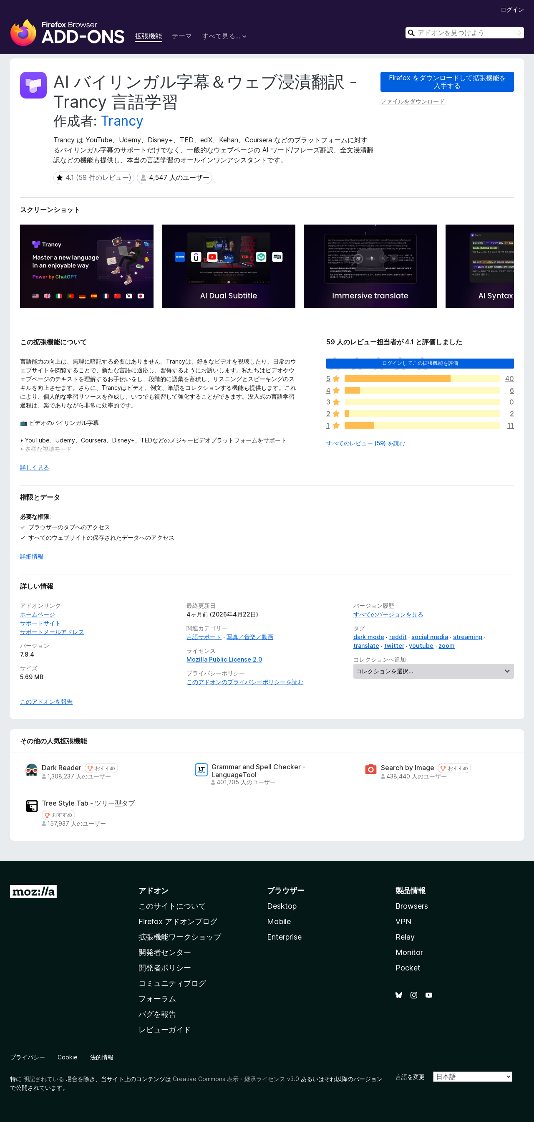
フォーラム (157, 998)
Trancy (122, 121)
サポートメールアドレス (52, 631)
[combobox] (465, 32)
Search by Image (407, 768)
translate (366, 645)
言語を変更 (410, 1076)
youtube (421, 645)
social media (429, 636)
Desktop (282, 906)
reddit (398, 636)
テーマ (182, 36)
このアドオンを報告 (46, 701)
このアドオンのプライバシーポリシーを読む (244, 681)
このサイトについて (172, 906)
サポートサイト (40, 623)
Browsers (411, 906)
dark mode (368, 636)
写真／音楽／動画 (250, 636)
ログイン (512, 9)
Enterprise (284, 936)
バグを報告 (157, 1014)
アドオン (154, 890)
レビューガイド (165, 1029)
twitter (394, 645)
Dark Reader (61, 768)
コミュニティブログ (172, 983)
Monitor (409, 952)
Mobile (279, 921)
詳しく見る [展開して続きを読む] (34, 467)
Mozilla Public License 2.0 (224, 659)
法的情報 (101, 1057)
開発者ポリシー (165, 967)
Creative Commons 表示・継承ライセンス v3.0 (236, 1078)
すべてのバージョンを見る (388, 614)
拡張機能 (148, 36)
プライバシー (27, 1057)
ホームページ (37, 614)
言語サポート (204, 636)
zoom (446, 645)
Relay (405, 936)
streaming (467, 636)
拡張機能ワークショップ (180, 936)
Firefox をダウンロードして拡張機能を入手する (447, 81)
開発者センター (165, 952)
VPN (403, 921)
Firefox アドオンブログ (178, 921)
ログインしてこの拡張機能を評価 (420, 363)
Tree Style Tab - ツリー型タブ (88, 803)
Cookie (68, 1057)
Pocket (408, 967)
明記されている (43, 1078)
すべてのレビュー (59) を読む (365, 443)
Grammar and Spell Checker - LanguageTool (258, 771)
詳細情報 (31, 556)
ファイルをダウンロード (412, 101)
